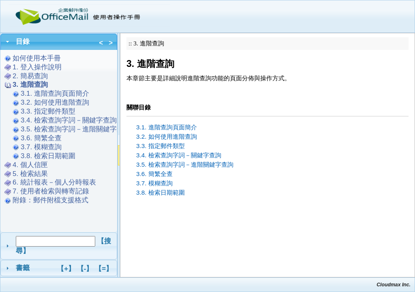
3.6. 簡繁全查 (41, 138)
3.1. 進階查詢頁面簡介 (55, 93)
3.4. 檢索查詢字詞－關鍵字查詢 (69, 120)
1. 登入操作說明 (37, 67)
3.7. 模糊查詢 (41, 147)
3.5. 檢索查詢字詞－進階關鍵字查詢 (75, 129)
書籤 (64, 268)
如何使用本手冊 (37, 58)
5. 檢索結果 (30, 174)
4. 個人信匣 (30, 165)
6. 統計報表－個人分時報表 (54, 182)
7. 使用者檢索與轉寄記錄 (51, 191)
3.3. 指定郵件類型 (48, 111)
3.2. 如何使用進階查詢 (55, 102)
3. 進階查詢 (30, 84)
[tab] (58, 42)
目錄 (64, 42)
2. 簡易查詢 (30, 76)
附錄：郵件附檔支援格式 (54, 200)
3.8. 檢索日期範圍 (48, 156)
